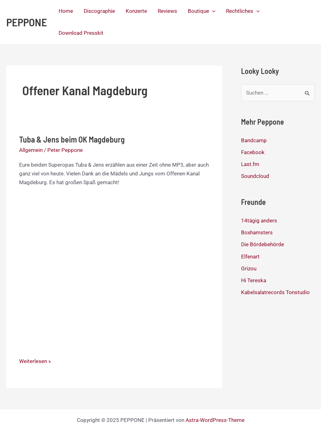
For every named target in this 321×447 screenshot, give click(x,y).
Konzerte (136, 11)
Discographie (99, 11)
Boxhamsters (257, 232)
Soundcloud (255, 176)
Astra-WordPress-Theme (215, 420)
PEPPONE (26, 22)
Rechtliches (243, 11)
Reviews (167, 11)
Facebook (253, 152)
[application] (212, 11)
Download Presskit (81, 33)
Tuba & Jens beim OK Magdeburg (72, 139)
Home (66, 11)
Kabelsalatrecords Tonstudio (275, 292)
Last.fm (250, 164)
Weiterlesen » (35, 361)
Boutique (201, 11)
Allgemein (31, 150)
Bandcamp (254, 140)
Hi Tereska (253, 280)
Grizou (248, 268)
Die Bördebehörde (262, 244)
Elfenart (250, 256)
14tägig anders (259, 220)
